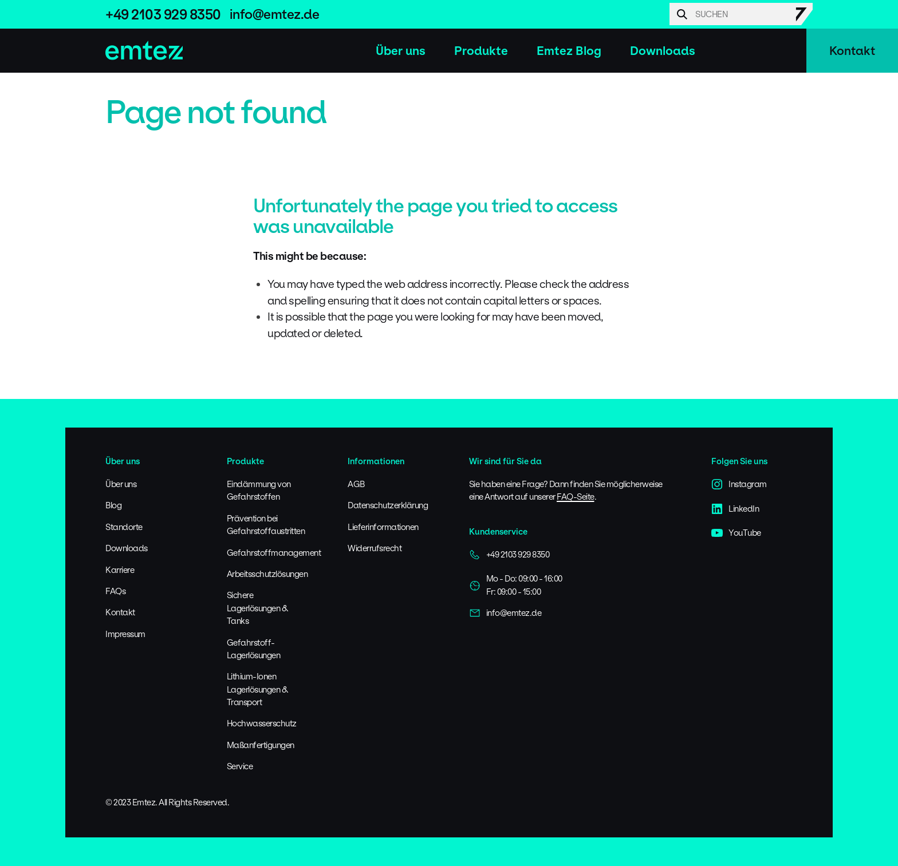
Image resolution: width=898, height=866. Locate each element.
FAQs (115, 591)
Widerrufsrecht (374, 548)
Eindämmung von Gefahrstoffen (259, 490)
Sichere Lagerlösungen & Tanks (258, 608)
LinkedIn (735, 509)
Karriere (119, 569)
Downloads (662, 50)
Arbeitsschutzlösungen (267, 573)
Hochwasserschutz (262, 723)
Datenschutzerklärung (388, 505)
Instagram (739, 484)
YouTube (736, 533)
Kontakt (852, 50)
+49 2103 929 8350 (163, 14)
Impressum (125, 633)
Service (240, 766)
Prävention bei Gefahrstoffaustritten (266, 524)
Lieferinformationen (383, 526)
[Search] (741, 14)
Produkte (481, 50)
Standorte (124, 526)
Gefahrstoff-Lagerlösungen (254, 649)
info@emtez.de (275, 14)
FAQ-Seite (575, 496)
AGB (356, 484)
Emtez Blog (569, 50)
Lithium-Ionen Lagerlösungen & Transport (258, 689)
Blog (113, 505)
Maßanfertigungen (260, 745)
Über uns (401, 50)
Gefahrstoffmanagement (274, 552)
